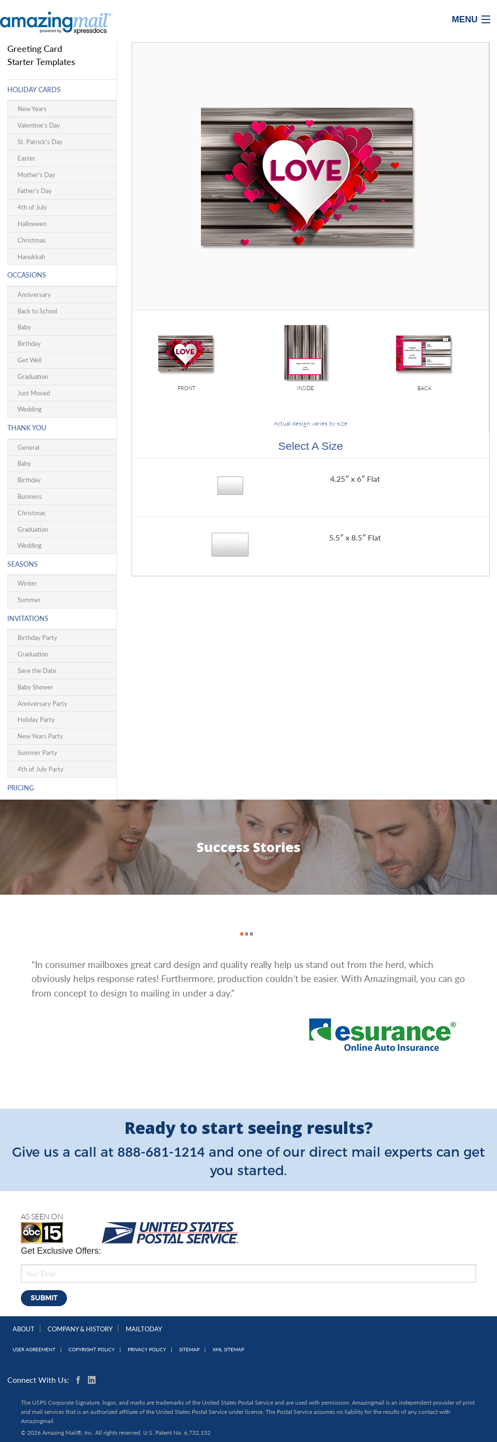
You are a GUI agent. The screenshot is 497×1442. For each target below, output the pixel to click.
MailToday (144, 1329)
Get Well (29, 360)
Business (29, 496)
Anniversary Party (42, 703)
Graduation (32, 376)
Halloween (32, 224)
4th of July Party (40, 769)
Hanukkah (31, 257)
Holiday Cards (34, 89)
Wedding (29, 409)
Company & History (80, 1329)
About (23, 1329)
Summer (29, 600)
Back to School (37, 311)
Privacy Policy (147, 1349)
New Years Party (40, 736)
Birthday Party (37, 637)
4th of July (32, 207)
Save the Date (36, 670)
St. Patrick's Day (40, 142)
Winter (27, 583)
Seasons (22, 564)
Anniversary (34, 294)
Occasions (26, 275)
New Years (32, 109)
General (28, 447)
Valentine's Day (38, 125)
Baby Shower (35, 687)
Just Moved (33, 393)
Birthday (29, 343)
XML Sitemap (228, 1349)
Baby (24, 327)
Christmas (31, 240)
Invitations (28, 618)
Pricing (20, 788)
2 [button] (244, 923)
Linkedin (92, 1380)
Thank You (26, 428)
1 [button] (239, 923)
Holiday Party (36, 719)
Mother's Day (36, 175)
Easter (26, 158)
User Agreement (34, 1349)
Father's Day (34, 191)
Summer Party (37, 752)
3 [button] (249, 923)
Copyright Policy (91, 1349)
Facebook (80, 1380)
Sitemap (189, 1349)
